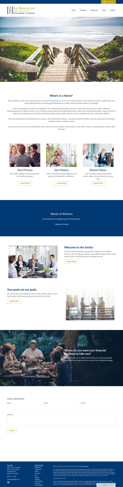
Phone (83, 403)
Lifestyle (37, 479)
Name (9, 403)
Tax (36, 475)
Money (37, 477)
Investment (38, 469)
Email (46, 403)
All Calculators (39, 485)
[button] (73, 10)
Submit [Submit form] (12, 431)
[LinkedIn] (8, 482)
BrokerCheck (85, 466)
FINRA (86, 482)
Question (10, 414)
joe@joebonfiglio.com (13, 479)
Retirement (38, 467)
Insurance (37, 473)
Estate (37, 471)
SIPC (90, 482)
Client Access (108, 2)
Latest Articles (39, 481)
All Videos (38, 483)
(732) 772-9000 (15, 467)
